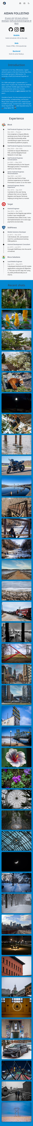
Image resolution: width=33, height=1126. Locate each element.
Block (3, 78)
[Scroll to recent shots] (24, 3)
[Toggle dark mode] (28, 3)
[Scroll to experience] (20, 3)
